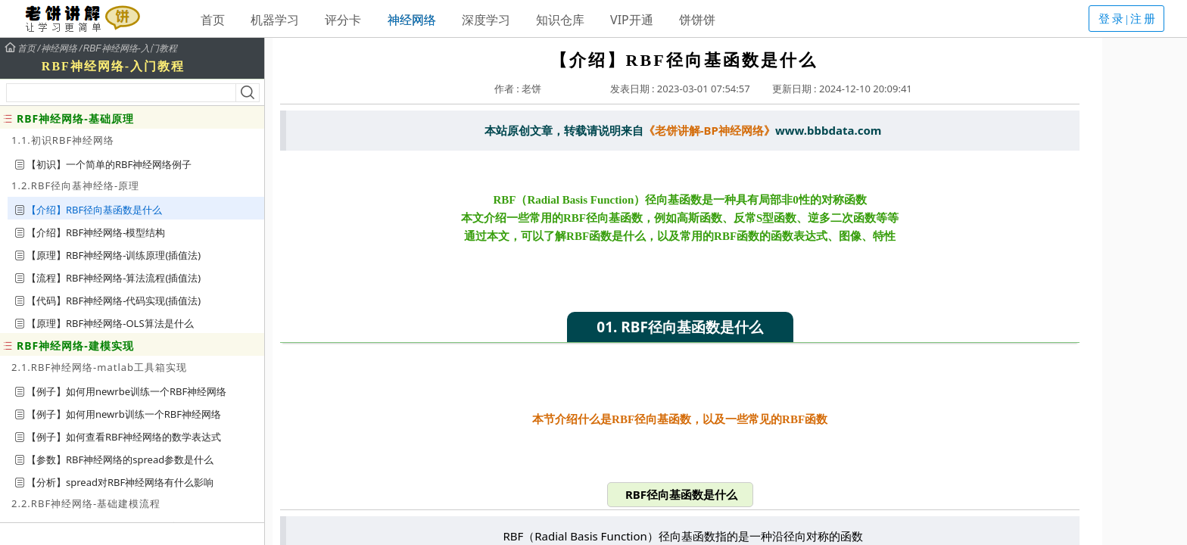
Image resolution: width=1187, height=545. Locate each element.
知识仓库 (560, 19)
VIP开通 (631, 19)
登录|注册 (1127, 19)
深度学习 (486, 19)
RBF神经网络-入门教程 (130, 48)
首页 (213, 19)
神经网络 (412, 19)
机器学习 (275, 19)
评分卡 (343, 19)
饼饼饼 (697, 19)
